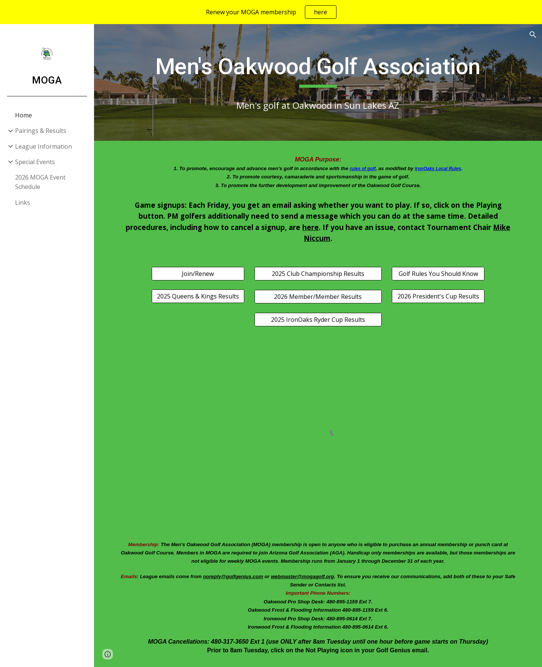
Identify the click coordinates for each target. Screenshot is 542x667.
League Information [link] (43, 146)
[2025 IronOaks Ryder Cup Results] (318, 319)
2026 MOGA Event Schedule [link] (40, 182)
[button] (533, 35)
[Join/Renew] (198, 273)
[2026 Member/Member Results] (318, 296)
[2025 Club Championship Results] (318, 273)
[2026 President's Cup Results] (438, 296)
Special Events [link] (35, 162)
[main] (318, 70)
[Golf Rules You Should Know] (438, 273)
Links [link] (22, 202)
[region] (271, 12)
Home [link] (23, 115)
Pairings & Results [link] (40, 130)
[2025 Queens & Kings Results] (198, 296)
